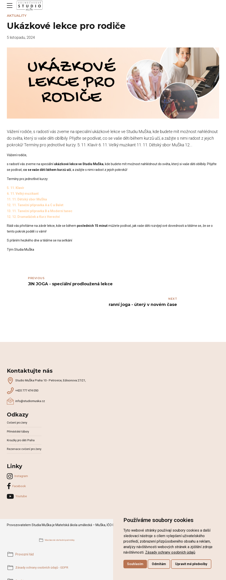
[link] (170, 552)
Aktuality (17, 16)
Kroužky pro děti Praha (21, 419)
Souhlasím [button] (135, 564)
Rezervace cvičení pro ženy (24, 428)
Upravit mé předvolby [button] (191, 564)
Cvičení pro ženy (17, 402)
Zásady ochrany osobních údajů (170, 552)
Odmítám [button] (159, 564)
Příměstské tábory (18, 410)
